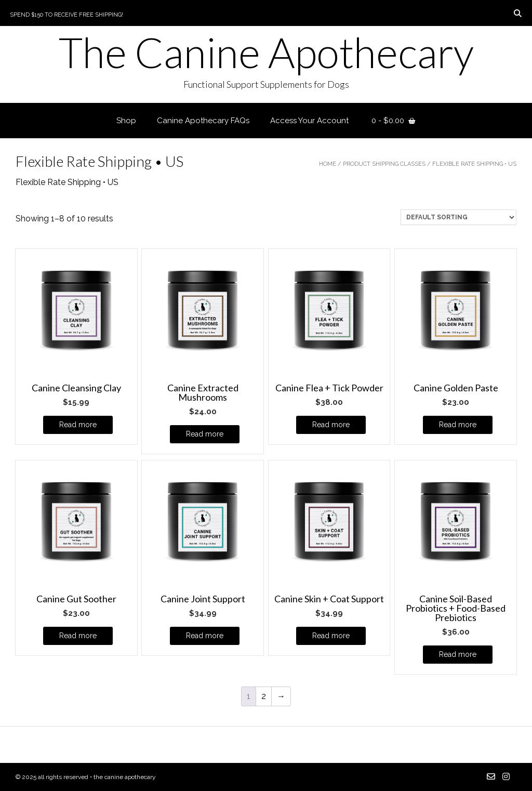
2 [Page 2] (263, 696)
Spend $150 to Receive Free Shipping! (66, 14)
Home (327, 164)
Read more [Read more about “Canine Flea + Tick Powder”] (331, 424)
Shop (126, 120)
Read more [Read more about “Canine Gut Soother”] (78, 635)
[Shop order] (458, 217)
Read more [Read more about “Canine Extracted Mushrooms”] (204, 434)
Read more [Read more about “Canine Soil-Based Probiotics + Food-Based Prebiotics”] (457, 654)
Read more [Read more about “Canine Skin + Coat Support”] (331, 635)
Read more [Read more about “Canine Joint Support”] (204, 635)
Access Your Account (309, 120)
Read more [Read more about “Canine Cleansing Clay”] (78, 424)
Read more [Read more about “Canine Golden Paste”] (457, 424)
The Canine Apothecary (266, 52)
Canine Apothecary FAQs (203, 120)
